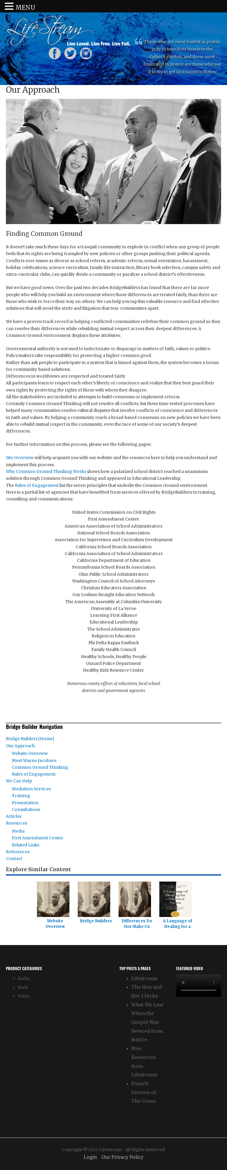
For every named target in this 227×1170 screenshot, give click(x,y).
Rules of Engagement (37, 485)
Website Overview (30, 753)
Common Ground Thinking (40, 767)
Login (90, 1157)
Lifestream (144, 978)
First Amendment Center (37, 838)
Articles (14, 816)
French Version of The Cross (143, 1092)
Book (23, 987)
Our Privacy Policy (122, 1157)
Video (24, 996)
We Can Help (19, 781)
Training (21, 795)
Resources (16, 823)
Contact (14, 858)
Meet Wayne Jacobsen (34, 760)
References (18, 851)
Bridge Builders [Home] (30, 738)
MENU (25, 7)
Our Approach (20, 745)
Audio (24, 978)
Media (18, 831)
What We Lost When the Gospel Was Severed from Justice (147, 1022)
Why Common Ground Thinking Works (46, 471)
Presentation (25, 802)
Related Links (25, 845)
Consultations (26, 809)
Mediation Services (31, 789)
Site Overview (20, 457)
